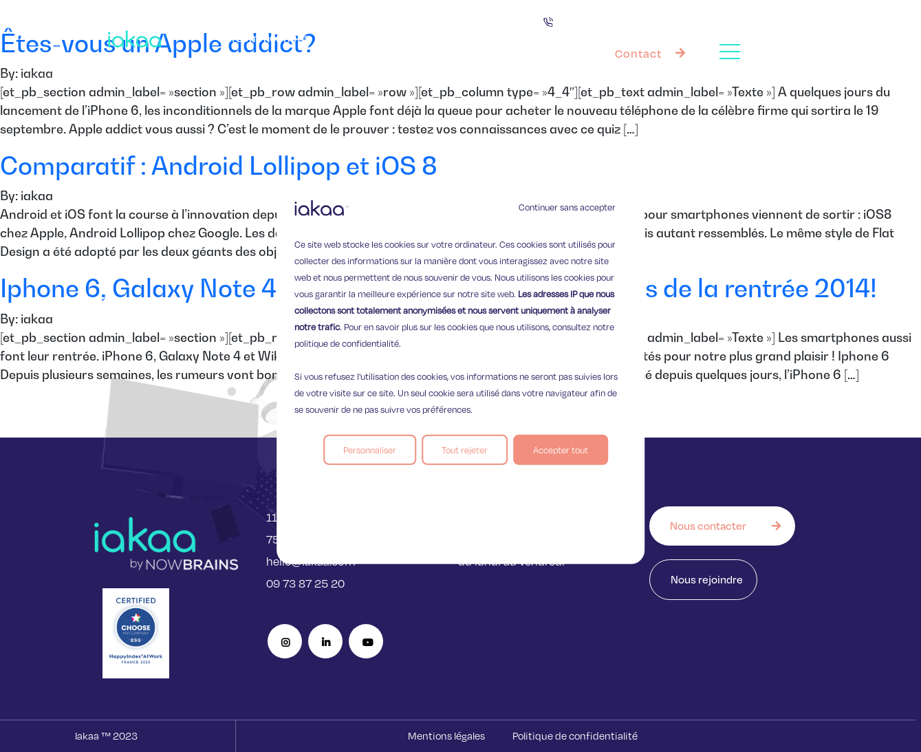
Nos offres (474, 38)
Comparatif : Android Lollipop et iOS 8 (218, 165)
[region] (461, 376)
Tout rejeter (465, 450)
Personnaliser (369, 450)
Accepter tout (560, 450)
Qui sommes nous (263, 37)
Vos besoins (375, 37)
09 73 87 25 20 (305, 583)
